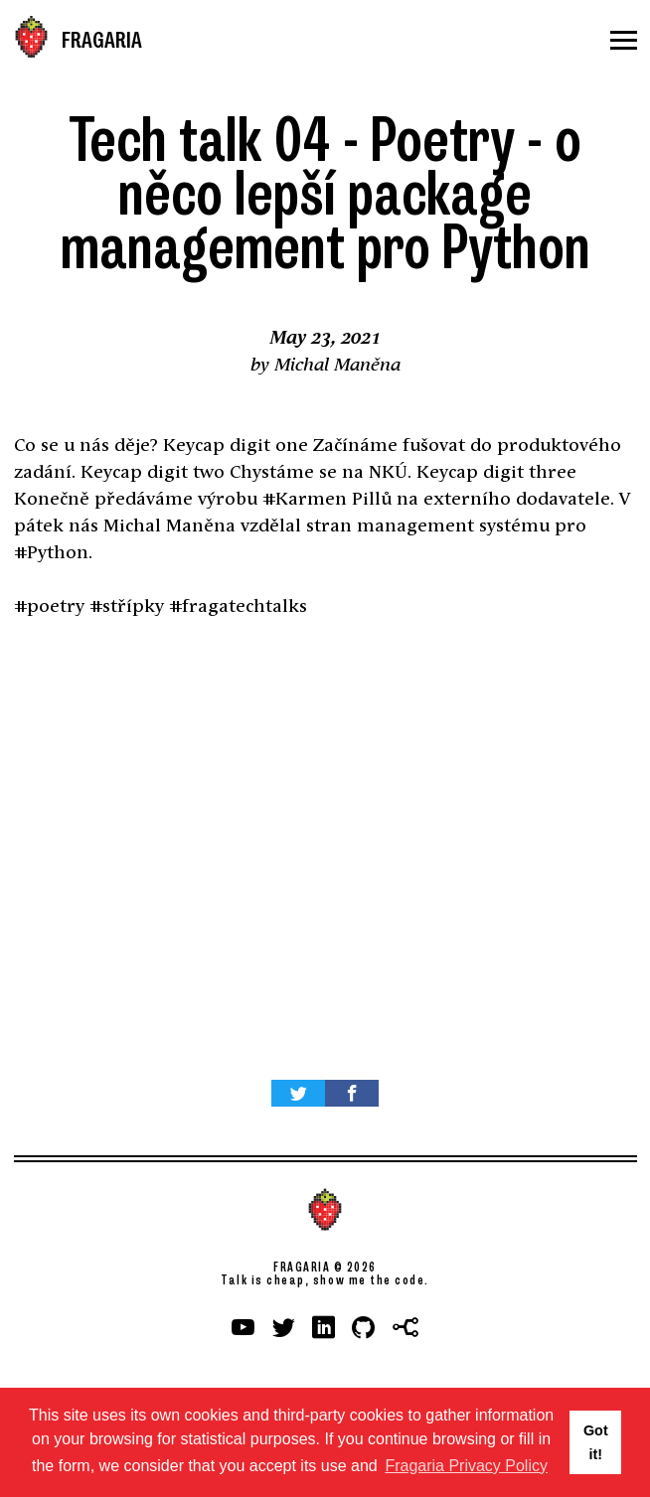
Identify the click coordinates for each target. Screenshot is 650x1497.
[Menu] (623, 40)
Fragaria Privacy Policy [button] (466, 1465)
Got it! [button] (595, 1442)
